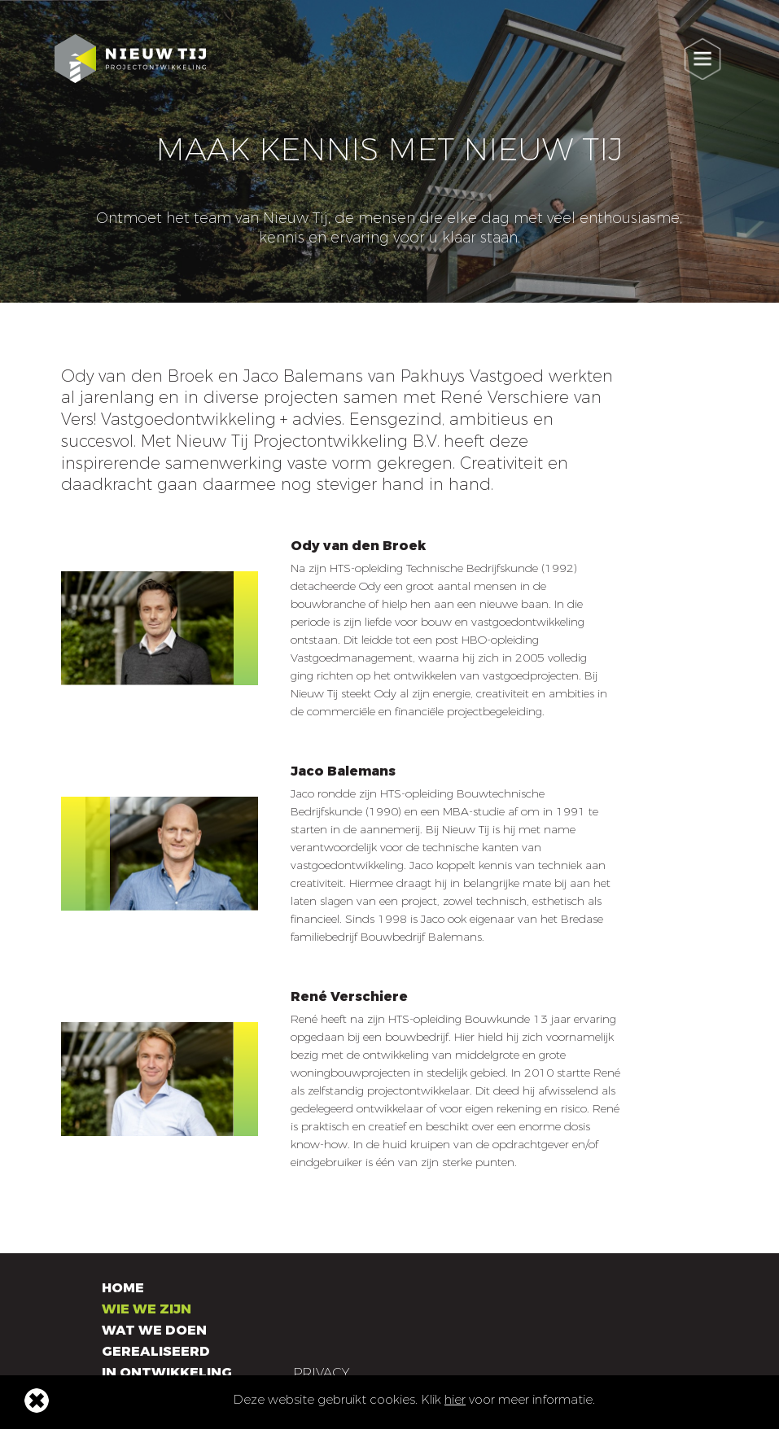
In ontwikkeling (167, 1372)
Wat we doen (154, 1330)
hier (455, 1400)
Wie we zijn (146, 1309)
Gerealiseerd (156, 1351)
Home (123, 1287)
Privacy (321, 1372)
